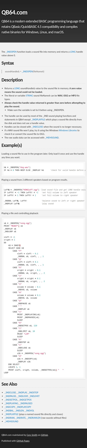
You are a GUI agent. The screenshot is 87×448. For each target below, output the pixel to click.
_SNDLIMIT (34, 396)
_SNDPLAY (22, 392)
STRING (29, 95)
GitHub (44, 435)
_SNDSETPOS (11, 399)
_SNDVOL (29, 410)
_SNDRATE (20, 417)
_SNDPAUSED (25, 403)
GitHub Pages (23, 440)
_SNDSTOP (33, 392)
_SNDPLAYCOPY (23, 407)
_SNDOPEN (11, 51)
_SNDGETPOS (24, 399)
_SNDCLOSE (37, 126)
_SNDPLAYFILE (38, 119)
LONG (73, 51)
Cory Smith (32, 435)
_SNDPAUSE (10, 396)
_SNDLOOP (22, 396)
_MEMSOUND (52, 137)
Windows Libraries (68, 130)
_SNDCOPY (10, 407)
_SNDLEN (19, 410)
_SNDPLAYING (11, 403)
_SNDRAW (9, 417)
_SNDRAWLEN (34, 417)
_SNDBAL (9, 410)
